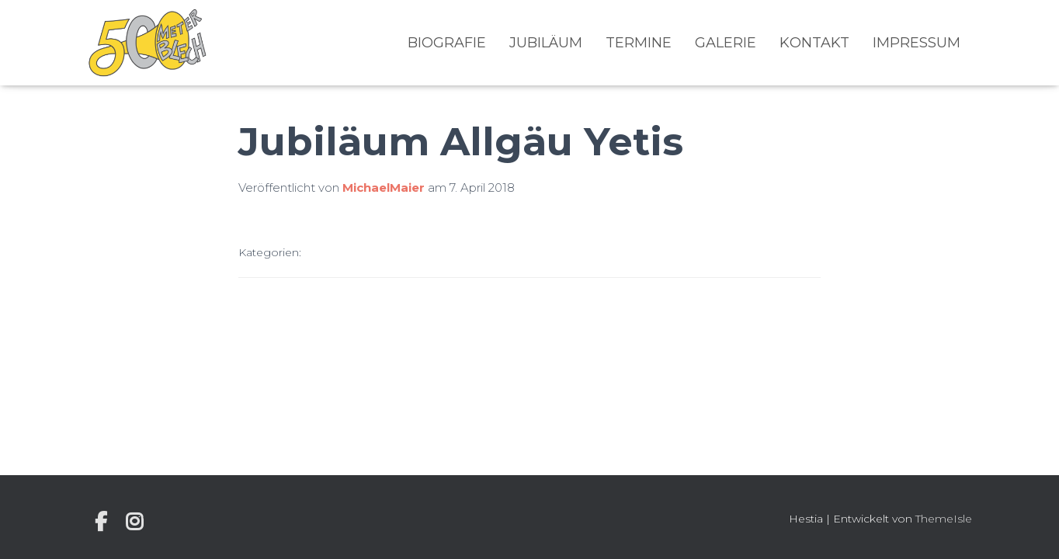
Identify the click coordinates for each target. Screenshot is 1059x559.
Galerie (725, 42)
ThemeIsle (943, 519)
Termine (639, 42)
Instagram (134, 521)
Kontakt (814, 42)
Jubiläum (545, 42)
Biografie (447, 42)
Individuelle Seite (101, 521)
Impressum (916, 42)
